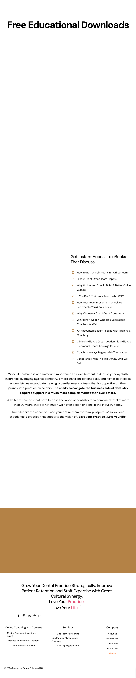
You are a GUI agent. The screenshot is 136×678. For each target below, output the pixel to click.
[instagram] (24, 616)
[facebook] (18, 616)
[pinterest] (34, 616)
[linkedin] (29, 616)
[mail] (40, 616)
